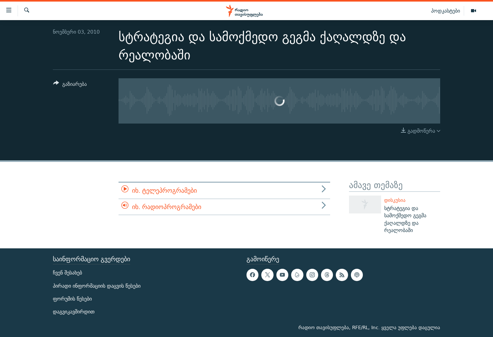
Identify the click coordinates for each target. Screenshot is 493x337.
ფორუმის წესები (72, 299)
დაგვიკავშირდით (74, 312)
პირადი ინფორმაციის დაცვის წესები (97, 286)
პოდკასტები (445, 10)
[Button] (70, 85)
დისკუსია (395, 200)
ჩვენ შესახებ (67, 273)
